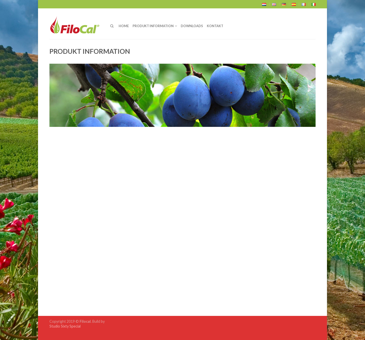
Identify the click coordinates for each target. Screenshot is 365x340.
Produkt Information (153, 26)
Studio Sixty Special (65, 326)
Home (124, 26)
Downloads (192, 26)
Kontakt (215, 26)
